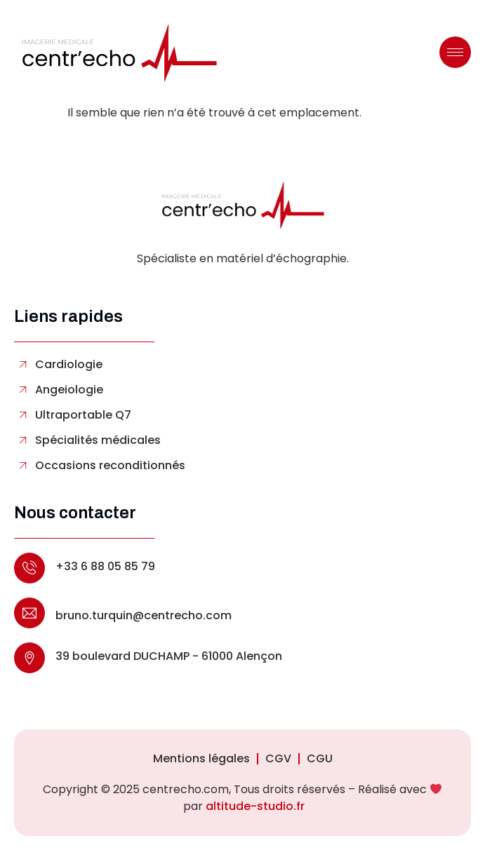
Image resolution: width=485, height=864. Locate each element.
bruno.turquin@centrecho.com (143, 615)
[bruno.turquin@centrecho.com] (29, 613)
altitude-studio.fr (255, 806)
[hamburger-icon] (455, 52)
